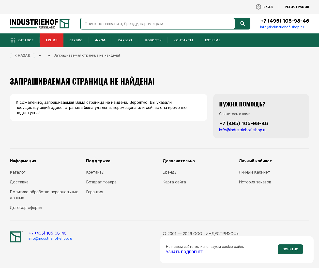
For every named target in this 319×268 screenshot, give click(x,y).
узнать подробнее (184, 252)
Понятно (290, 249)
